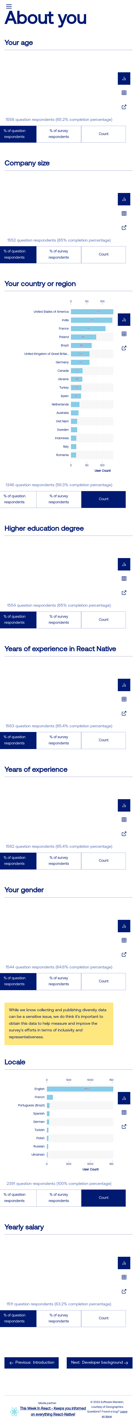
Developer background (99, 1362)
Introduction (31, 1362)
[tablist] (124, 92)
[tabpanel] (68, 100)
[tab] (124, 78)
